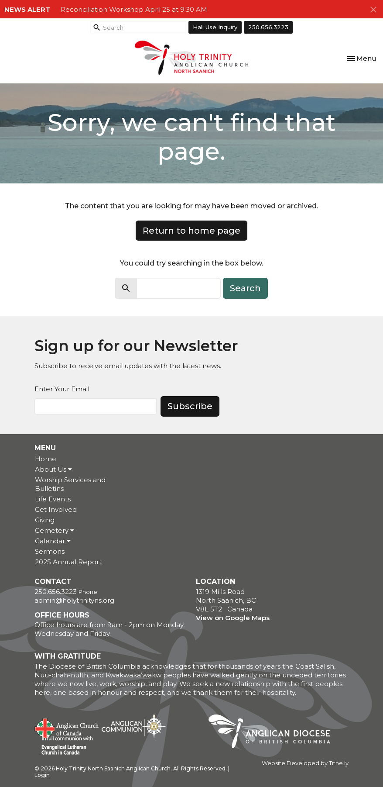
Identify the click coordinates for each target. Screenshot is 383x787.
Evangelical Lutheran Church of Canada (63, 746)
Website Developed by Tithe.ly (305, 763)
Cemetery (54, 530)
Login (42, 775)
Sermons (50, 551)
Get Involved (56, 509)
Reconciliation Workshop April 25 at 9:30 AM (134, 9)
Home (45, 459)
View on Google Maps (233, 618)
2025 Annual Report (68, 562)
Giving (45, 520)
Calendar (53, 541)
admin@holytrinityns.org (74, 600)
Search (245, 288)
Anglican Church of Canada (66, 727)
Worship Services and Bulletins (70, 484)
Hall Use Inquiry (215, 27)
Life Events (53, 499)
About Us (53, 469)
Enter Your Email (61, 389)
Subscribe (190, 406)
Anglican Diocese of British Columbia (274, 732)
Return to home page (191, 230)
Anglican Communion (133, 725)
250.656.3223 (268, 27)
